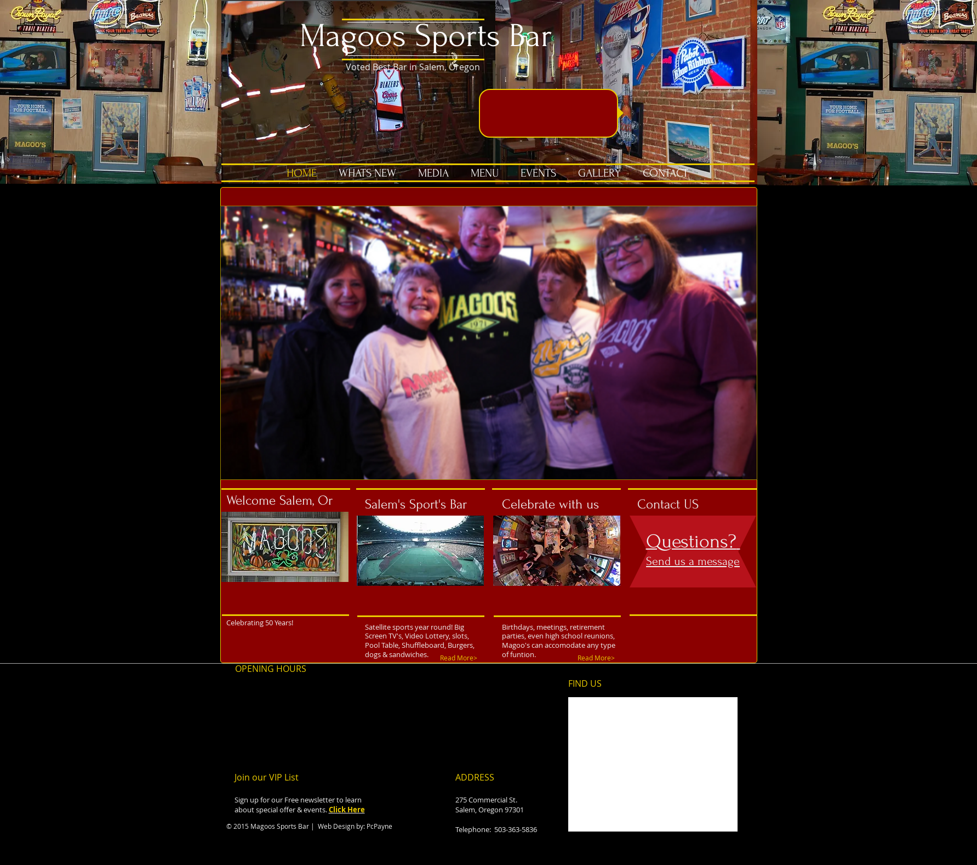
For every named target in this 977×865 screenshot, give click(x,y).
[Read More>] (459, 657)
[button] (488, 343)
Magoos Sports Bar (426, 36)
